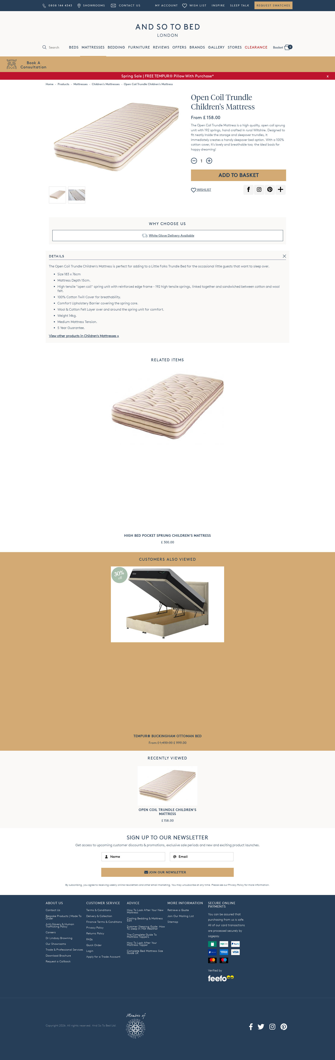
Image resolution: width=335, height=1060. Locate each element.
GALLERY (216, 47)
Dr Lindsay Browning (59, 938)
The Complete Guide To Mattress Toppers (142, 936)
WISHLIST (201, 190)
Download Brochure (58, 955)
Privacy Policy (236, 884)
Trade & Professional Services (64, 949)
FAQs (89, 939)
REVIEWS (161, 47)
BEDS (74, 47)
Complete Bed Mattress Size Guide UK (145, 952)
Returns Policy (95, 933)
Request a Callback (58, 961)
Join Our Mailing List (181, 916)
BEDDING (116, 47)
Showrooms (91, 5)
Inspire (218, 5)
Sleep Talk (239, 5)
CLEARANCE (256, 47)
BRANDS (197, 47)
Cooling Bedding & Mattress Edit (145, 919)
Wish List (194, 5)
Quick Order (94, 945)
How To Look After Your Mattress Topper (142, 944)
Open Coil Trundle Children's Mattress (167, 812)
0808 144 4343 (57, 5)
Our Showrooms (56, 943)
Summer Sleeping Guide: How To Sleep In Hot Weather (146, 927)
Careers (51, 932)
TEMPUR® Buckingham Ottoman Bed (168, 736)
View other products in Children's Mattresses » (84, 336)
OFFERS (179, 47)
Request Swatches (273, 5)
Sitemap (173, 921)
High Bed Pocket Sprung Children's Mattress (167, 536)
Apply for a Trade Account (103, 956)
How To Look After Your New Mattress (145, 911)
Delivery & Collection (99, 916)
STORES (235, 47)
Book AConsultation (34, 64)
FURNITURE (139, 47)
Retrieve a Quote (178, 910)
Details (57, 256)
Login (89, 950)
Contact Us (125, 5)
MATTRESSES (93, 47)
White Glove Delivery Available (171, 235)
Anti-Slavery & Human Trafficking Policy (60, 925)
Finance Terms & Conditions (104, 921)
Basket (282, 47)
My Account (166, 5)
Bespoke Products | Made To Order (63, 917)
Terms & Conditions (98, 910)
